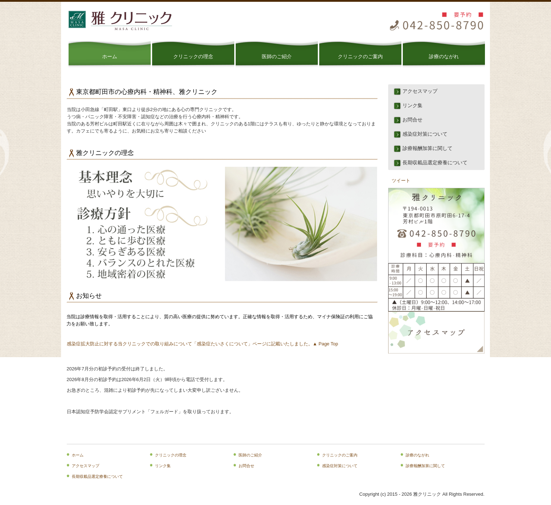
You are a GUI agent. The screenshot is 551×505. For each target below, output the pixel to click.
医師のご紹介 (277, 56)
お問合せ (412, 119)
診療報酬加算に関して (427, 148)
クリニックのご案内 (360, 56)
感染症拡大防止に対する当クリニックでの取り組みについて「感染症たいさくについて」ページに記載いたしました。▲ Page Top (202, 343)
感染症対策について (424, 134)
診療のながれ (444, 56)
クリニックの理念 (193, 56)
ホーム (109, 56)
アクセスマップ (419, 91)
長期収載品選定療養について (434, 162)
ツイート (401, 180)
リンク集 (412, 105)
